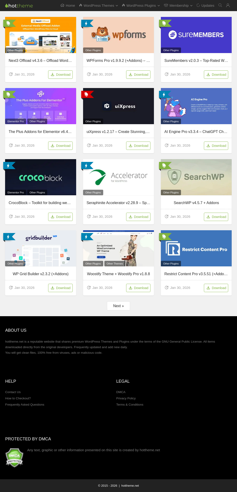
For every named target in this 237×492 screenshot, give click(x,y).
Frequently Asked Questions (24, 404)
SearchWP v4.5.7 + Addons (196, 203)
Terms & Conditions (129, 404)
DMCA (120, 392)
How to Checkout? (18, 398)
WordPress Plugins (139, 5)
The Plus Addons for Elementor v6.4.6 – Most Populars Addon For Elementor (72, 132)
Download (60, 75)
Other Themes (115, 263)
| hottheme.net (128, 485)
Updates (205, 5)
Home (67, 5)
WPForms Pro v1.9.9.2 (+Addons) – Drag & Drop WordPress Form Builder (148, 61)
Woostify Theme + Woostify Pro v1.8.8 (118, 274)
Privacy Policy (126, 398)
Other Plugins (15, 50)
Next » (118, 306)
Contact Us (13, 392)
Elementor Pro (15, 121)
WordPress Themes (96, 5)
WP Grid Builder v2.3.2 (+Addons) (41, 274)
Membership (176, 5)
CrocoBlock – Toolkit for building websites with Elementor (55, 203)
